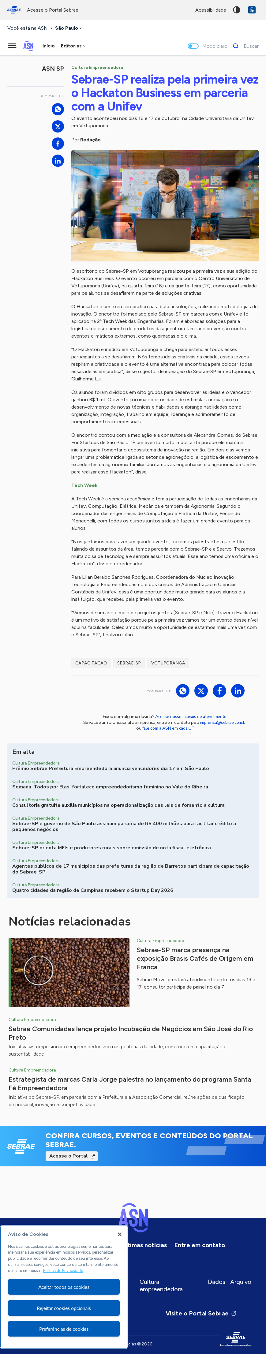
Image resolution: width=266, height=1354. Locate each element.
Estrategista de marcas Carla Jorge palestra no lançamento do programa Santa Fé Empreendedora (130, 1083)
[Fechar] (119, 1234)
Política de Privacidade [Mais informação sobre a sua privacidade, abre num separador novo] (63, 1270)
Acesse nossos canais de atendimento (190, 717)
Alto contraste (236, 10)
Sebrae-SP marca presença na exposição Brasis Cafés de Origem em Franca (195, 958)
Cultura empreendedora (161, 1285)
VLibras (252, 10)
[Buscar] (244, 46)
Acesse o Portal (68, 1156)
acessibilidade (210, 10)
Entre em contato (199, 1245)
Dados (216, 1281)
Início (49, 46)
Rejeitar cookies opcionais (64, 1308)
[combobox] (69, 28)
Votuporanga (168, 663)
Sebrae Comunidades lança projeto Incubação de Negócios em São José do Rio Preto (131, 1033)
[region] (64, 1287)
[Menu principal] (12, 46)
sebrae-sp (129, 663)
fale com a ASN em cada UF (168, 728)
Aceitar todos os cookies (63, 1287)
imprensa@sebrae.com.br (223, 722)
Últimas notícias (144, 1245)
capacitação (91, 663)
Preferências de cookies (63, 1329)
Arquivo (240, 1281)
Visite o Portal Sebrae (201, 1313)
